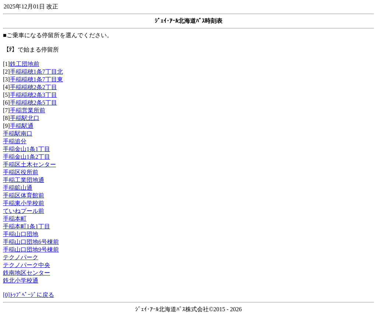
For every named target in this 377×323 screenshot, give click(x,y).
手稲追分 (15, 141)
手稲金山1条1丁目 (26, 149)
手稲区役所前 (20, 172)
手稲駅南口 (17, 133)
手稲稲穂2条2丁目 (33, 87)
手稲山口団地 (20, 234)
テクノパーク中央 (26, 265)
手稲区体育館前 (23, 195)
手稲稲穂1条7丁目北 (36, 72)
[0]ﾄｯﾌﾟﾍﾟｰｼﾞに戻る (28, 295)
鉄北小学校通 (20, 280)
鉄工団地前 (24, 64)
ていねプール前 (23, 211)
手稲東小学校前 (23, 203)
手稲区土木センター (29, 164)
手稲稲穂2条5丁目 (33, 102)
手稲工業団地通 (23, 180)
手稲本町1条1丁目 (26, 226)
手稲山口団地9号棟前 (31, 249)
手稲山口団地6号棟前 (31, 242)
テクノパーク (20, 257)
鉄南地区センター (26, 273)
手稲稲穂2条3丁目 (33, 95)
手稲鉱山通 (17, 188)
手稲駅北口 (24, 118)
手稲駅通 (22, 126)
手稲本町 (15, 218)
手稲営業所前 (27, 110)
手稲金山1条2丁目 (26, 157)
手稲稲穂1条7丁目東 (36, 79)
